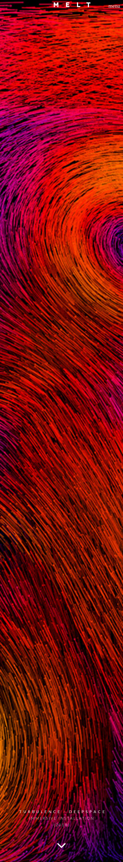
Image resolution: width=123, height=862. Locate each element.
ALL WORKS (11, 6)
